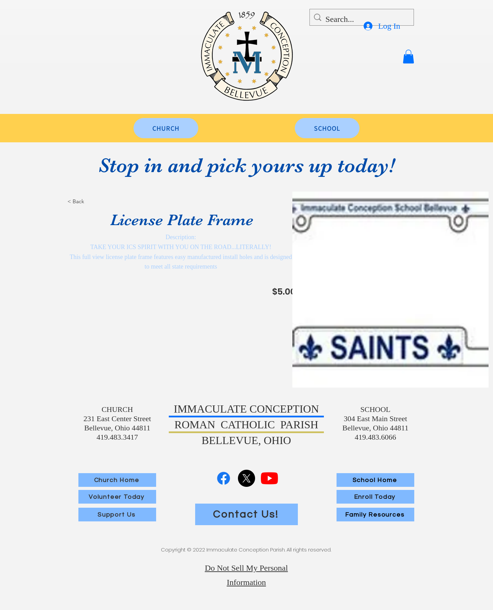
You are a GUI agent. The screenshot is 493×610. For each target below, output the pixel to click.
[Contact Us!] (246, 514)
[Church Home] (117, 480)
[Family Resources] (375, 514)
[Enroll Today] (375, 497)
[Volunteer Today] (117, 497)
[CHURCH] (166, 128)
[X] (246, 478)
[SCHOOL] (327, 128)
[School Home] (375, 480)
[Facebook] (223, 478)
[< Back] (91, 201)
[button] (408, 57)
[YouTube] (269, 478)
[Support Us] (117, 514)
